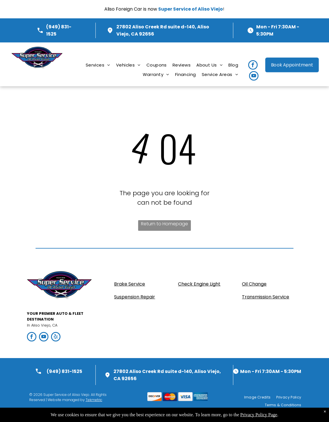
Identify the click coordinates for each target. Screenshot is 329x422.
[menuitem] (98, 65)
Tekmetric (94, 399)
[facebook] (253, 65)
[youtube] (253, 76)
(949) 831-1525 (64, 371)
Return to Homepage (164, 223)
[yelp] (55, 337)
